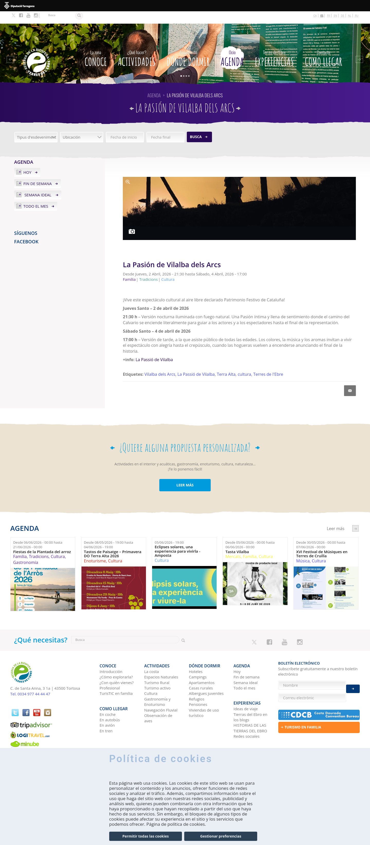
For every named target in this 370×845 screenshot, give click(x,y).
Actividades (136, 44)
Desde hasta (37, 532)
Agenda (232, 44)
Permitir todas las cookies (145, 836)
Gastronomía (25, 550)
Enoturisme (95, 548)
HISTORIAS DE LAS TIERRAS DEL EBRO (250, 710)
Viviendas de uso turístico (204, 697)
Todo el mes (35, 193)
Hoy (27, 160)
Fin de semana (37, 171)
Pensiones (198, 689)
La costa (151, 656)
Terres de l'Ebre (268, 362)
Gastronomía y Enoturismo (157, 686)
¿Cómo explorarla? (116, 661)
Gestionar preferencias (220, 836)
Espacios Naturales (161, 661)
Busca (196, 124)
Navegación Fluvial (160, 694)
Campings (198, 661)
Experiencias (274, 44)
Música (303, 548)
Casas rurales (201, 672)
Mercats (233, 544)
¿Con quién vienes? (117, 667)
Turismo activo (157, 672)
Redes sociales (247, 718)
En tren (106, 712)
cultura (244, 362)
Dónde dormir (188, 44)
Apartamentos (202, 667)
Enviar (353, 685)
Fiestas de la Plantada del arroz (42, 539)
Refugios (196, 683)
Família (20, 544)
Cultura (58, 544)
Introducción (111, 656)
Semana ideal (37, 182)
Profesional (110, 672)
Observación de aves (158, 703)
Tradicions (39, 544)
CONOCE (96, 44)
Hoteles (195, 656)
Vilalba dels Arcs (159, 362)
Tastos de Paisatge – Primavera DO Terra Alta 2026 (113, 541)
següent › (355, 516)
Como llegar (323, 44)
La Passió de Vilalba (154, 347)
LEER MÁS (184, 472)
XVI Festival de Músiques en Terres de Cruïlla (322, 541)
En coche (108, 696)
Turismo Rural (156, 667)
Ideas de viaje (246, 690)
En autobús (110, 701)
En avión (107, 707)
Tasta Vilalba (237, 539)
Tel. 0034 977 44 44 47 (30, 681)
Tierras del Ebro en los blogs (250, 699)
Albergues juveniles (206, 678)
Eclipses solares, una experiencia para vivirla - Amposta (177, 538)
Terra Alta (226, 362)
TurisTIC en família (116, 678)
